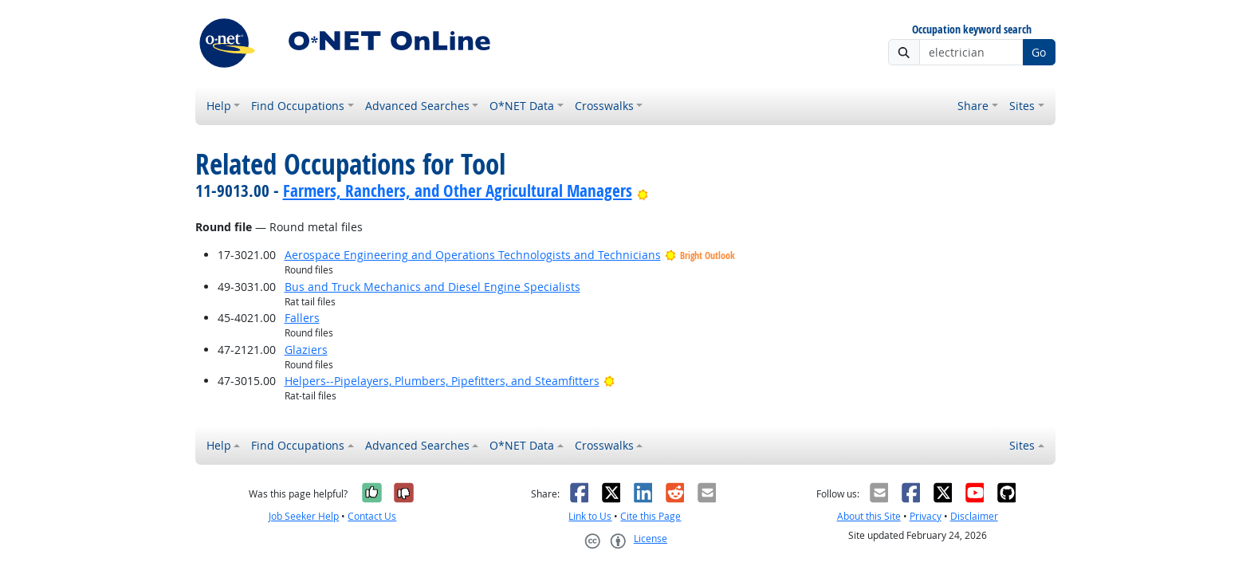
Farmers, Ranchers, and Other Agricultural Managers (457, 190)
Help (218, 105)
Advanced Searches (417, 105)
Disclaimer (974, 516)
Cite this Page (650, 516)
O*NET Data (521, 105)
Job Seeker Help (304, 516)
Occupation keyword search (972, 30)
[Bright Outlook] (643, 190)
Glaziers (306, 349)
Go (1039, 52)
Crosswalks (604, 105)
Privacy (925, 516)
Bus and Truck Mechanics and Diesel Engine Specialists (432, 286)
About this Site (869, 516)
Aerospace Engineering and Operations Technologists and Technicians (473, 254)
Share (973, 105)
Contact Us (372, 516)
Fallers (302, 317)
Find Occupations (297, 105)
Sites (1022, 105)
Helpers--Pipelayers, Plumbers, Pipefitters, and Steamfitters (442, 380)
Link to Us (589, 516)
